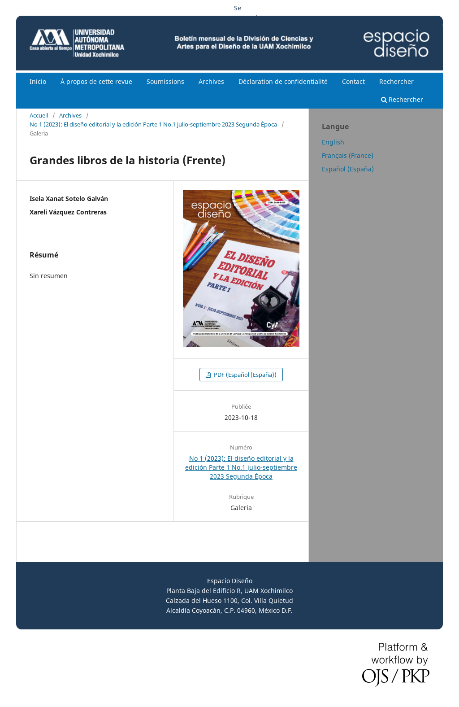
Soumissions (165, 81)
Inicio (38, 81)
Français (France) (347, 155)
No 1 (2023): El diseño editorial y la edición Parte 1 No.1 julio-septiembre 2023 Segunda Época (153, 124)
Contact (353, 81)
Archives (211, 81)
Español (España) (348, 169)
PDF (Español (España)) (244, 375)
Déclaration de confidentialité (283, 81)
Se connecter (249, 12)
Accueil (39, 115)
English (333, 142)
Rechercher (396, 81)
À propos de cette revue (96, 81)
